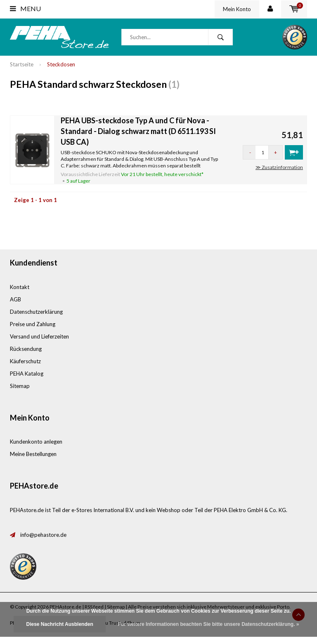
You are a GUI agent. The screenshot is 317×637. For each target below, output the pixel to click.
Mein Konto (237, 9)
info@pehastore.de (43, 534)
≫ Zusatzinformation (279, 167)
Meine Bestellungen (33, 454)
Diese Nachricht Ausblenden (59, 624)
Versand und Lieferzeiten (39, 336)
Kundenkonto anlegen (36, 441)
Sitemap (20, 386)
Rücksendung (26, 349)
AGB (15, 299)
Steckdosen (61, 64)
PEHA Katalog (26, 373)
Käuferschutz (25, 361)
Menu (25, 8)
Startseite (21, 64)
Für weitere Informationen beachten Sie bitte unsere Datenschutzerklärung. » (208, 624)
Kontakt (19, 287)
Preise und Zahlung (32, 324)
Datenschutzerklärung (36, 311)
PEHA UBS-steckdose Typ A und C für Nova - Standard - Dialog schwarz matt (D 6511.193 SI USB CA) (138, 131)
